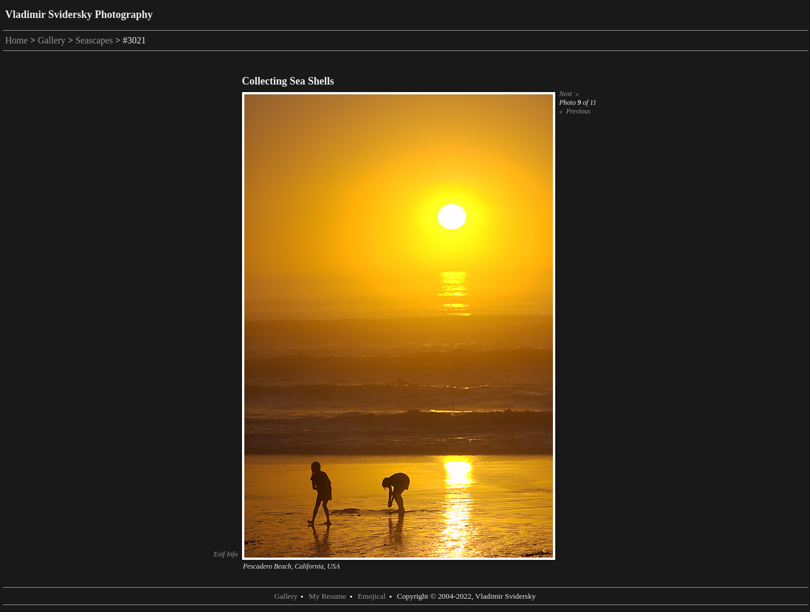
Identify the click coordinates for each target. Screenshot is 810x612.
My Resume (327, 596)
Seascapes (94, 40)
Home (16, 40)
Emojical (372, 596)
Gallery (51, 40)
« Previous (575, 111)
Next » (569, 94)
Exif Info (226, 554)
